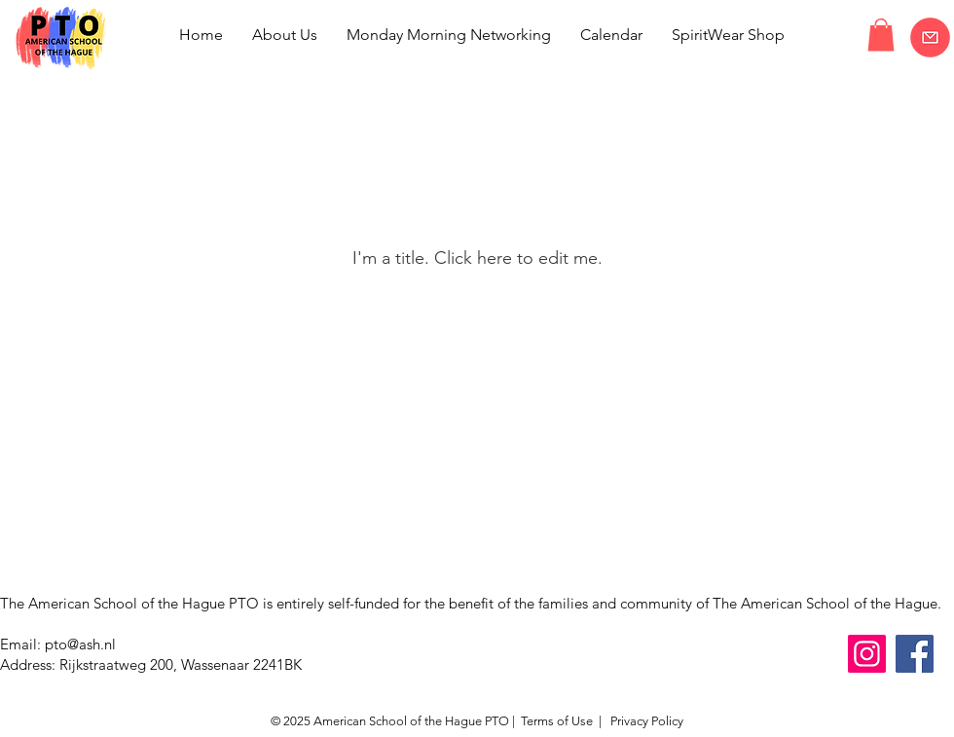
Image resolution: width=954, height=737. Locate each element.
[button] (881, 34)
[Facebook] (915, 654)
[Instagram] (867, 654)
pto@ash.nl (80, 644)
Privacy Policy (645, 721)
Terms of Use (557, 721)
